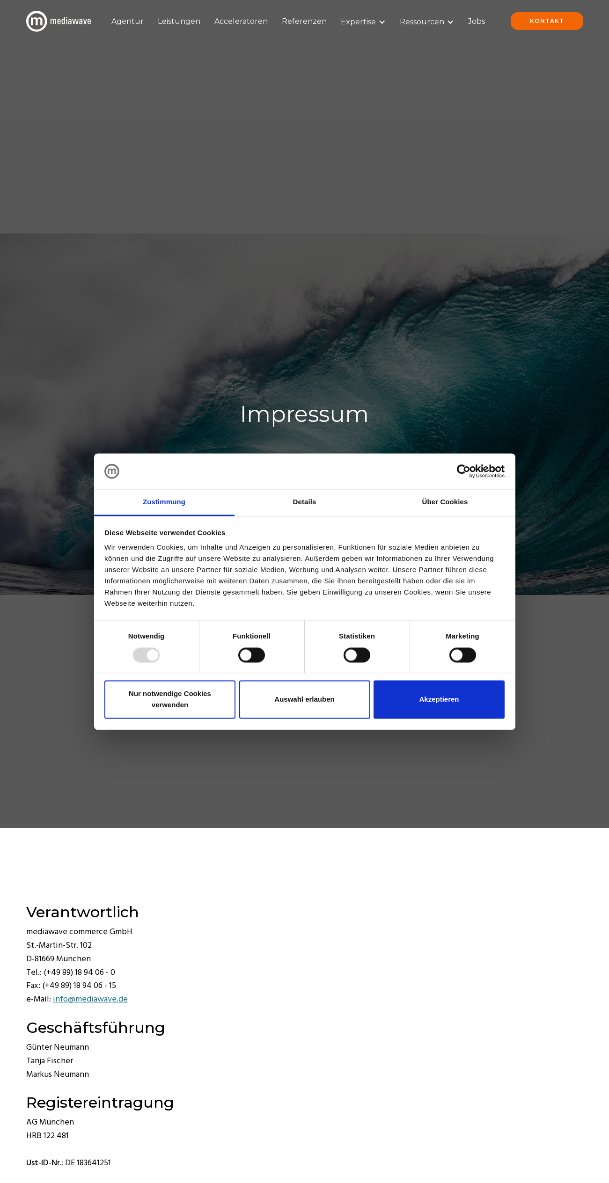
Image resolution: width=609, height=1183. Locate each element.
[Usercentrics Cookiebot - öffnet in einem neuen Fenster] (464, 471)
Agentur (127, 21)
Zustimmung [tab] (164, 502)
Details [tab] (304, 502)
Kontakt (547, 20)
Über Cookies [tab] (445, 502)
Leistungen (179, 21)
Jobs (476, 21)
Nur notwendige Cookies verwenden (170, 699)
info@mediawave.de (90, 999)
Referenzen (304, 21)
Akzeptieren (439, 700)
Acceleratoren (241, 21)
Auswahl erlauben (304, 700)
